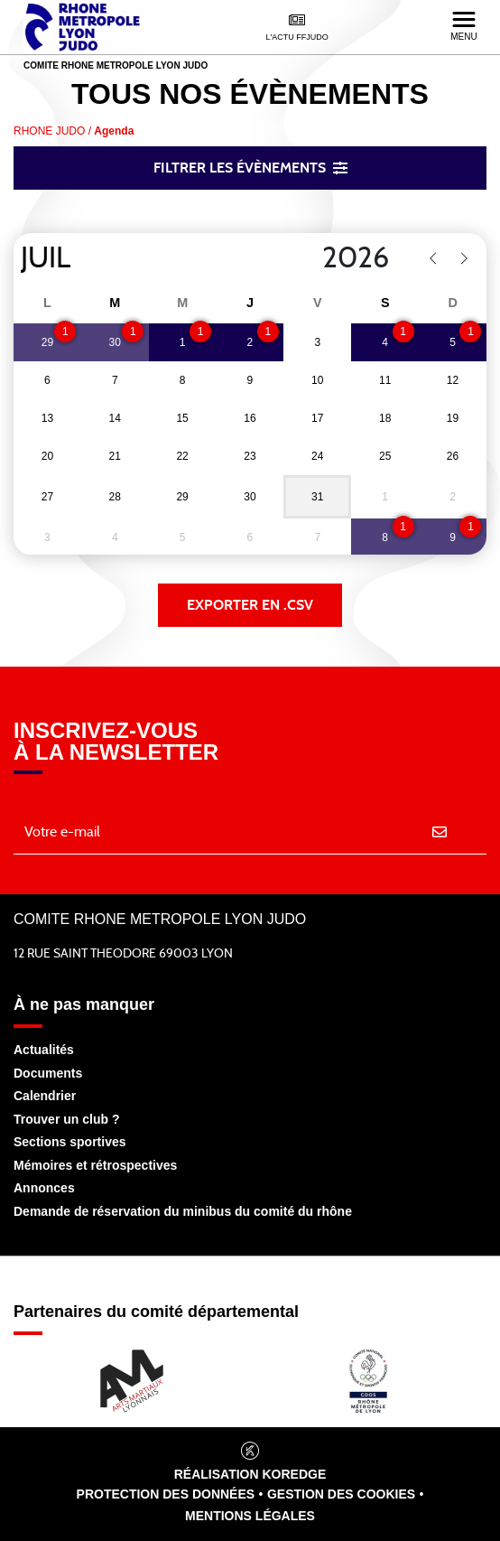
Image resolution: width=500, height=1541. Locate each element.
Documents (48, 1073)
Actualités (44, 1049)
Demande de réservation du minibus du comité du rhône (183, 1211)
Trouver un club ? (66, 1119)
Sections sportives (70, 1142)
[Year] (307, 258)
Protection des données (166, 1494)
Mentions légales (250, 1515)
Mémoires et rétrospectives (95, 1165)
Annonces (44, 1188)
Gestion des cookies (341, 1494)
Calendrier (45, 1095)
